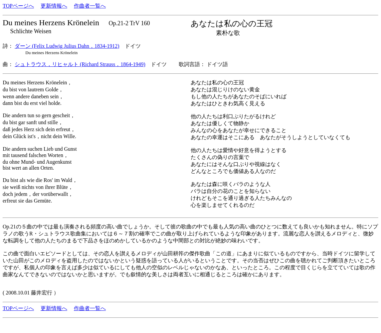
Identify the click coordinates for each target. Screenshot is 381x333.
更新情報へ (54, 6)
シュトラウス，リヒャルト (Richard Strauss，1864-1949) (80, 64)
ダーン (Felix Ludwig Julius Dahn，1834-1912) (67, 46)
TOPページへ (18, 6)
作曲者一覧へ (90, 6)
